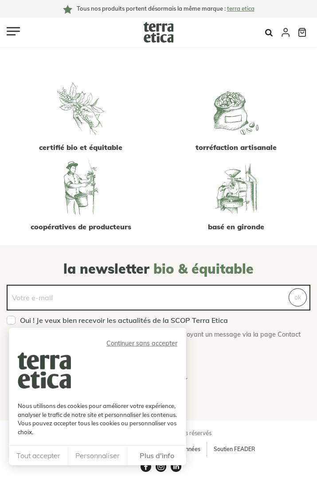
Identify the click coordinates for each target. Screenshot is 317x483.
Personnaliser (97, 455)
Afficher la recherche (269, 33)
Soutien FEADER (234, 449)
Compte (285, 32)
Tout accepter (38, 455)
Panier (302, 32)
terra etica (240, 8)
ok (297, 297)
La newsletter (158, 268)
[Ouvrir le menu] (13, 31)
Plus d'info (157, 455)
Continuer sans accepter (141, 343)
